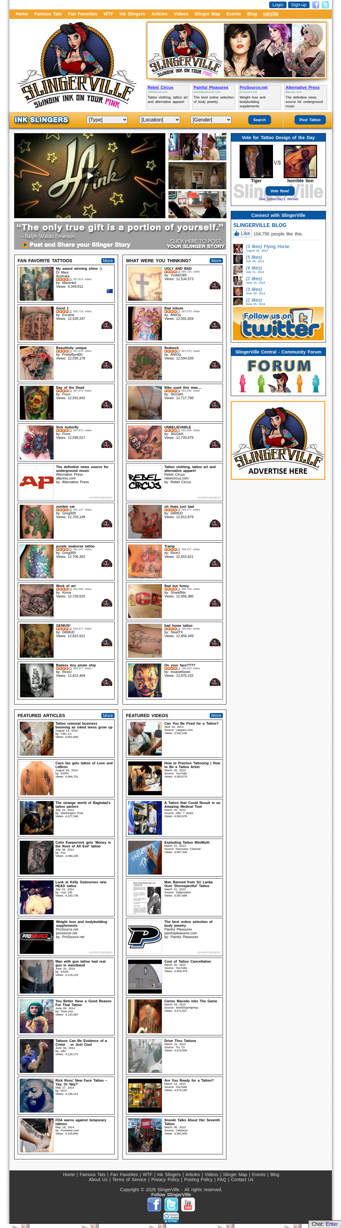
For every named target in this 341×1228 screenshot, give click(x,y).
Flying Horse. (268, 248)
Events (233, 13)
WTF (108, 13)
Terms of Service (130, 1179)
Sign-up (298, 4)
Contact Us (242, 1179)
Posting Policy (199, 1179)
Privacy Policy (166, 1179)
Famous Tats (48, 13)
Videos (181, 13)
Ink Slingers (132, 13)
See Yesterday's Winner (278, 199)
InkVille (271, 13)
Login (277, 4)
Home (22, 13)
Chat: (325, 1224)
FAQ (222, 1179)
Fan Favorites (82, 13)
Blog (252, 13)
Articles (159, 13)
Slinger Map (207, 13)
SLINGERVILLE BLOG (260, 225)
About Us (99, 1179)
